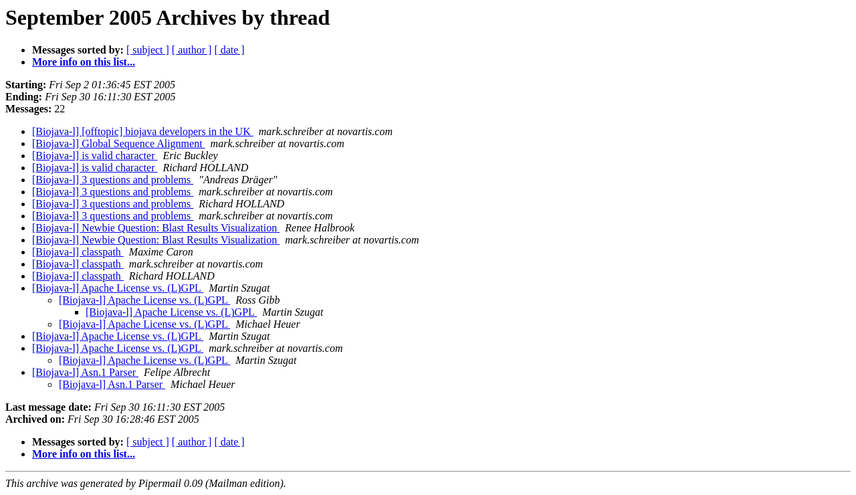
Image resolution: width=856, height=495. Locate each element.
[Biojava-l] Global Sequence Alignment (118, 143)
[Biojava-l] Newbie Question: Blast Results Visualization (156, 227)
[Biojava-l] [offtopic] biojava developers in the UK (142, 131)
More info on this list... (83, 62)
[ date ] (229, 50)
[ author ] (192, 50)
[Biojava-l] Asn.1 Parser (85, 372)
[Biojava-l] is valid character (94, 155)
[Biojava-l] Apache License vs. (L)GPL (117, 288)
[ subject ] (147, 50)
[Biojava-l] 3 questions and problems (112, 179)
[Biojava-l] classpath (78, 252)
